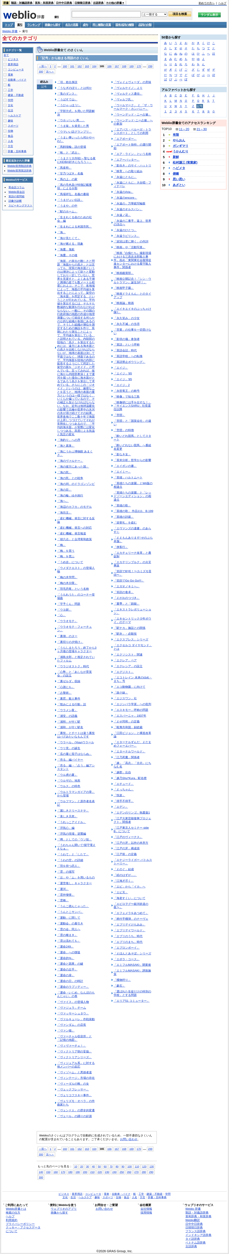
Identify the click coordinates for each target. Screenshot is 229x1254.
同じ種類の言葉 (101, 24)
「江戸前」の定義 (125, 854)
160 (65, 66)
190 (78, 1171)
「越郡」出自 (122, 772)
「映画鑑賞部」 (124, 273)
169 (131, 66)
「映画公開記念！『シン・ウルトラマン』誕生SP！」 (132, 280)
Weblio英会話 (16, 192)
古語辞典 (98, 3)
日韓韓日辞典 (82, 3)
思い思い (179, 179)
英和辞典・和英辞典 (198, 1216)
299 (150, 66)
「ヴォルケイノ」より (128, 88)
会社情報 (146, 1208)
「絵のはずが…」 (125, 875)
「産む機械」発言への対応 (74, 527)
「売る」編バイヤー (70, 759)
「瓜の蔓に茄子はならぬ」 (74, 754)
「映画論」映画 (124, 303)
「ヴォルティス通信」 (128, 93)
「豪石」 (119, 985)
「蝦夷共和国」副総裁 (128, 727)
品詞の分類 (144, 24)
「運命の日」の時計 (70, 981)
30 (87, 1166)
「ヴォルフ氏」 (124, 99)
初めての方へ (207, 3)
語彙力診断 (15, 200)
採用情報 (146, 1212)
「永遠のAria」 (123, 192)
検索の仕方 (13, 1212)
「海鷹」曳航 (65, 249)
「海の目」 (64, 489)
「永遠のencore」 (125, 197)
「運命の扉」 (65, 975)
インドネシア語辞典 (198, 1235)
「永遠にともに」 (125, 177)
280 (144, 1171)
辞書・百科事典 (17, 151)
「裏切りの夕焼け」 (70, 642)
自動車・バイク (17, 79)
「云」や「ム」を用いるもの (76, 877)
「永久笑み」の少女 (127, 318)
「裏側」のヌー (67, 636)
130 (151, 1166)
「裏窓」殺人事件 (68, 698)
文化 (10, 105)
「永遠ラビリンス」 (127, 236)
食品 (10, 136)
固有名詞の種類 (124, 24)
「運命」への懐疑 (68, 952)
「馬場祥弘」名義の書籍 (73, 194)
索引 (19, 24)
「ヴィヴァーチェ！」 (71, 1045)
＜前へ (43, 66)
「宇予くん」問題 (68, 604)
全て (6, 55)
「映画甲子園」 (124, 288)
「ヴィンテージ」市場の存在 (76, 1078)
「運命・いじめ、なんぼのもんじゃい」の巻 (76, 994)
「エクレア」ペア (125, 660)
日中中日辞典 (64, 3)
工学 (10, 90)
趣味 (10, 120)
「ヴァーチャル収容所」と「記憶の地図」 (74, 1038)
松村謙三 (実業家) (185, 162)
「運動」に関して (68, 917)
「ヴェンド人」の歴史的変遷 (76, 1110)
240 (114, 1171)
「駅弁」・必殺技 (125, 633)
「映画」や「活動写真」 (129, 247)
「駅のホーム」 (67, 211)
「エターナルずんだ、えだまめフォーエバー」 (132, 743)
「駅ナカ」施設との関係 (129, 628)
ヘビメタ (179, 168)
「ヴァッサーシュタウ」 (73, 1013)
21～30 (202, 129)
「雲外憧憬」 (65, 894)
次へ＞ (50, 71)
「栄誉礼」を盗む (125, 522)
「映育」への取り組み (128, 171)
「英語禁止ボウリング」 (129, 362)
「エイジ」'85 (123, 373)
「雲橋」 (63, 900)
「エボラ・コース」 (127, 959)
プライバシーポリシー (20, 1224)
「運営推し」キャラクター (74, 883)
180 (70, 1171)
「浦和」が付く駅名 (70, 727)
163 (87, 66)
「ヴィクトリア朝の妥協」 (74, 1051)
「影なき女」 (122, 454)
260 (129, 1171)
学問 (10, 100)
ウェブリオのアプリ (64, 1208)
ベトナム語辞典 (195, 1242)
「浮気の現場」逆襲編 (71, 833)
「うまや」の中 (67, 205)
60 (105, 1166)
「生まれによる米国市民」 (74, 226)
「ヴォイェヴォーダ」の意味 (132, 82)
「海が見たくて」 (68, 238)
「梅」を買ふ (65, 556)
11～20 (184, 129)
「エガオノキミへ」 (127, 586)
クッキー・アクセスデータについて (23, 1229)
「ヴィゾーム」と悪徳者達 (74, 1072)
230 (107, 1171)
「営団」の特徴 (124, 430)
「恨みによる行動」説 (71, 704)
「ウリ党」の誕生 (68, 748)
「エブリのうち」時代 (128, 936)
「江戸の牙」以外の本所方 (131, 842)
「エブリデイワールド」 (129, 930)
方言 (10, 146)
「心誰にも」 (65, 687)
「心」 (61, 615)
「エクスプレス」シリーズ (131, 639)
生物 (10, 130)
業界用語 (13, 64)
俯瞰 (176, 173)
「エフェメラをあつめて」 (131, 913)
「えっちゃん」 (124, 789)
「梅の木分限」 (67, 583)
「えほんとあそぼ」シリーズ (132, 953)
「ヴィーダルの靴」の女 (73, 1083)
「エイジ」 (121, 367)
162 (79, 66)
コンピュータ (16, 69)
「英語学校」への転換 (128, 356)
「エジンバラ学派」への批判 (132, 704)
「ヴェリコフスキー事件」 (74, 1095)
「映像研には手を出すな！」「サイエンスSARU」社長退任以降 (132, 406)
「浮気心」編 (65, 828)
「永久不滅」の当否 (127, 324)
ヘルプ (222, 3)
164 (94, 66)
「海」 (61, 232)
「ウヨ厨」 (64, 609)
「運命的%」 (65, 958)
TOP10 (167, 129)
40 (93, 1166)
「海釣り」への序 (68, 440)
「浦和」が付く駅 (68, 721)
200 (85, 1171)
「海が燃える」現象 (70, 243)
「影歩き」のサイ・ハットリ (132, 165)
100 (129, 1166)
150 (48, 1171)
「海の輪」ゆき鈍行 (70, 495)
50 (99, 1166)
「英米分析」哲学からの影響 (132, 460)
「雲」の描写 (65, 871)
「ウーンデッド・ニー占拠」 (132, 114)
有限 (176, 134)
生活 (10, 110)
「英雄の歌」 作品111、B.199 (133, 511)
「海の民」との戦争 (70, 478)
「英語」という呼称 (127, 344)
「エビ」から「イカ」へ (129, 886)
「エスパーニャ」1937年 (130, 715)
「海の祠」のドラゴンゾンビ (76, 484)
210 (92, 1171)
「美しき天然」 (67, 816)
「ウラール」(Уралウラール (75, 742)
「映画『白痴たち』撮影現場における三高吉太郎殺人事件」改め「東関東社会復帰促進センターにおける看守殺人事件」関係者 (132, 260)
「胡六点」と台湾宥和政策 (74, 539)
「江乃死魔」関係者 (127, 757)
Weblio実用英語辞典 (19, 170)
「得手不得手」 (124, 801)
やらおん (179, 140)
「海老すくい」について (129, 898)
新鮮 (176, 157)
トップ (8, 24)
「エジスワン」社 (125, 698)
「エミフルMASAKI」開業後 (132, 964)
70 (111, 1166)
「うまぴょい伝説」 (70, 200)
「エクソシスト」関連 (128, 654)
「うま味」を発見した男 (73, 126)
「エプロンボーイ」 (127, 947)
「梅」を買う (65, 550)
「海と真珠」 (65, 445)
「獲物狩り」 (122, 980)
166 (109, 66)
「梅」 (61, 545)
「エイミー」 (122, 471)
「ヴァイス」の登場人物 (73, 1002)
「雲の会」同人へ (68, 929)
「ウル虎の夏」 (67, 774)
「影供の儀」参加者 (127, 339)
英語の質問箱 (16, 196)
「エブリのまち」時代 (128, 942)
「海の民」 (64, 472)
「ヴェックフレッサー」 (73, 1089)
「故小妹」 (121, 692)
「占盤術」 (64, 692)
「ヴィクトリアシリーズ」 (74, 1057)
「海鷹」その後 (67, 255)
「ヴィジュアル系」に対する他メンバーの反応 (76, 1064)
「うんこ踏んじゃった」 (73, 906)
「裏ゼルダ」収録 (68, 681)
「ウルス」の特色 (68, 786)
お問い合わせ (128, 1139)
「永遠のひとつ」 (125, 230)
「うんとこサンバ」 (70, 912)
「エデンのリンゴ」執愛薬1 (132, 812)
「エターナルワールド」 (129, 751)
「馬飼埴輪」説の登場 (71, 146)
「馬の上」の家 (67, 179)
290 (151, 1171)
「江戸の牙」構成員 (127, 848)
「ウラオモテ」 (67, 621)
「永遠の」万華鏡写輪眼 (129, 203)
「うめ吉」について (70, 562)
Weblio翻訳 (192, 1220)
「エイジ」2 (122, 385)
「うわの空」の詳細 (70, 860)
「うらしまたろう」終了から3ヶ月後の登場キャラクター (76, 649)
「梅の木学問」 (67, 577)
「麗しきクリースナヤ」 (73, 810)
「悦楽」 (119, 795)
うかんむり (180, 151)
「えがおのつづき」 (127, 598)
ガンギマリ (180, 146)
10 (75, 1166)
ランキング (33, 24)
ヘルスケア (14, 115)
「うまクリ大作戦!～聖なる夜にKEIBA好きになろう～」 (76, 160)
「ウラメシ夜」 (67, 710)
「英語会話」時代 (125, 350)
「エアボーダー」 (125, 138)
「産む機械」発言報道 (71, 533)
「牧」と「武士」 (68, 152)
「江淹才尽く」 (124, 880)
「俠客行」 (121, 547)
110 (137, 1166)
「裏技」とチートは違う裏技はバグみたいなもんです (76, 734)
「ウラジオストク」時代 (73, 666)
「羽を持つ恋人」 (68, 866)
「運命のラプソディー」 (73, 986)
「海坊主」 (64, 512)
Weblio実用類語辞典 (19, 166)
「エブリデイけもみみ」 (129, 924)
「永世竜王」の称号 (127, 390)
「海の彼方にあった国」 (73, 466)
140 (41, 1171)
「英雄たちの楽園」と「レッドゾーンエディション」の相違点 (132, 496)
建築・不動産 (16, 95)
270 (136, 1171)
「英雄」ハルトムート (128, 477)
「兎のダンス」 (67, 93)
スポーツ (13, 125)
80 (117, 1166)
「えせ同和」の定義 (127, 721)
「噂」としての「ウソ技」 (74, 839)
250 (122, 1171)
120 (144, 1166)
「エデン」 (121, 806)
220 (100, 1171)
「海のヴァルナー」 (70, 460)
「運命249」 (65, 946)
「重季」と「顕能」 (127, 603)
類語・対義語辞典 (21, 3)
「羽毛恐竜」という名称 (73, 588)
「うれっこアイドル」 (71, 822)
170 (139, 66)
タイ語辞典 (192, 1238)
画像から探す (52, 24)
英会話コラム (16, 187)
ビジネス (13, 59)
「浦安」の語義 (67, 716)
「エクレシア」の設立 (128, 666)
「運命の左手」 (67, 969)
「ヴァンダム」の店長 (71, 1024)
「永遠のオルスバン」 (128, 209)
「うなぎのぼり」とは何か (74, 88)
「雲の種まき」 (67, 935)
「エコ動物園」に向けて (129, 686)
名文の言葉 (71, 24)
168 (124, 66)
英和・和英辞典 (44, 3)
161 (72, 66)
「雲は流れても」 (68, 940)
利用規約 (11, 1220)
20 (81, 1166)
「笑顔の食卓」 (124, 592)
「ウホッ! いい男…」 (71, 120)
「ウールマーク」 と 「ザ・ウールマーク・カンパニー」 (133, 107)
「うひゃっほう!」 (69, 105)
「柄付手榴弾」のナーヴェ (131, 918)
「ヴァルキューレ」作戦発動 (76, 1019)
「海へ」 (63, 501)
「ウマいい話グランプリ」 (74, 131)
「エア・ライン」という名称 (132, 154)
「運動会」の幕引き (70, 923)
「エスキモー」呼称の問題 (131, 710)
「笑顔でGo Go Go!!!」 (129, 580)
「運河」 (63, 889)
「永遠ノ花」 (122, 215)
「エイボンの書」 (125, 466)
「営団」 (119, 415)
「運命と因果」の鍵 (70, 963)
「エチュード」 (124, 784)
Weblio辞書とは (16, 1208)
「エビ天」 (121, 892)
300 (41, 71)
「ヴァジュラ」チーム (71, 1007)
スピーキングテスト (20, 205)
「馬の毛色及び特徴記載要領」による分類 (74, 186)
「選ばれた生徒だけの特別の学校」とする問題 (132, 993)
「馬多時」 (64, 167)
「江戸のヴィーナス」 (128, 837)
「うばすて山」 (67, 99)
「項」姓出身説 (67, 82)
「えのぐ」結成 (124, 869)
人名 (10, 141)
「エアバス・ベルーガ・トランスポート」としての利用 (132, 131)
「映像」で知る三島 (127, 396)
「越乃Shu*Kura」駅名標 (130, 778)
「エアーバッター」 (127, 159)
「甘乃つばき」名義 (70, 173)
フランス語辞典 (195, 1231)
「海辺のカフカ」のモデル (74, 506)
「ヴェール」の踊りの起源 (74, 1116)
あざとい (179, 185)
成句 (85, 24)
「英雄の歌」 (122, 505)
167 (117, 66)
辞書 (6, 3)
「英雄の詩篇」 (124, 516)
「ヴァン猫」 (65, 1030)
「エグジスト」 (124, 672)
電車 (10, 74)
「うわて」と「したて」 (73, 854)
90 (123, 1166)
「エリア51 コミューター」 (132, 1000)
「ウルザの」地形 (68, 780)
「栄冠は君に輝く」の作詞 (131, 241)
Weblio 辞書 (10, 31)
